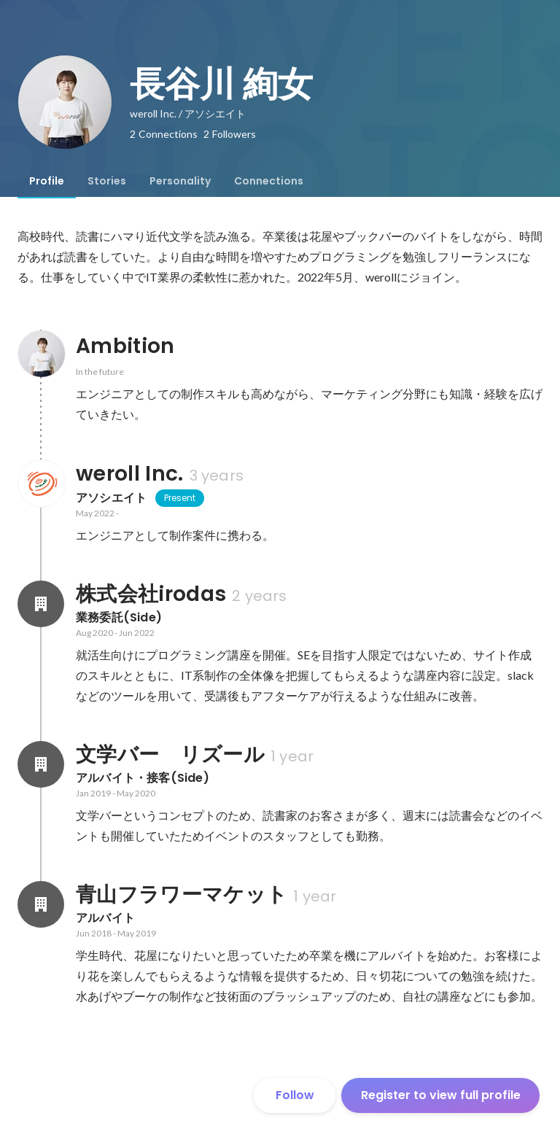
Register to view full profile (441, 1095)
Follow (295, 1095)
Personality (180, 181)
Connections (268, 181)
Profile (46, 181)
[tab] (47, 180)
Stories (107, 181)
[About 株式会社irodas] (41, 604)
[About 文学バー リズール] (41, 764)
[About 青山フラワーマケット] (41, 904)
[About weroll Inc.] (41, 483)
